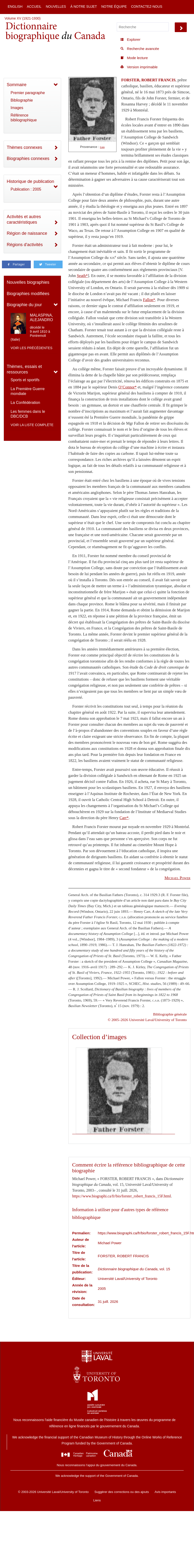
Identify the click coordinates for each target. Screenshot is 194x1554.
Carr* (124, 817)
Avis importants (165, 1492)
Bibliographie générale (170, 1014)
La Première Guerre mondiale (28, 391)
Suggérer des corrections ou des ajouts (121, 1492)
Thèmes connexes (24, 147)
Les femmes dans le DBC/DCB (28, 413)
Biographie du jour (24, 304)
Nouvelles (56, 6)
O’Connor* (127, 387)
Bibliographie (22, 100)
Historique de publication (30, 181)
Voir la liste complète (32, 425)
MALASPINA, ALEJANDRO (41, 317)
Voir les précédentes (31, 348)
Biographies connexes (28, 158)
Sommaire (16, 84)
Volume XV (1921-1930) (22, 18)
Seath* (82, 275)
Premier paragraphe (28, 93)
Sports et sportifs (25, 380)
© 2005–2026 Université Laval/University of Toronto (147, 1020)
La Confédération (25, 403)
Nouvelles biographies (28, 282)
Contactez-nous (146, 6)
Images (17, 108)
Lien (102, 147)
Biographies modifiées (28, 293)
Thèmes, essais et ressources (24, 369)
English (15, 6)
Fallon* (149, 299)
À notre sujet (83, 6)
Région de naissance (27, 233)
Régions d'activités (25, 244)
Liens (97, 1500)
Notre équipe (114, 6)
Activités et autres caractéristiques (24, 219)
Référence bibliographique (24, 117)
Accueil (34, 6)
